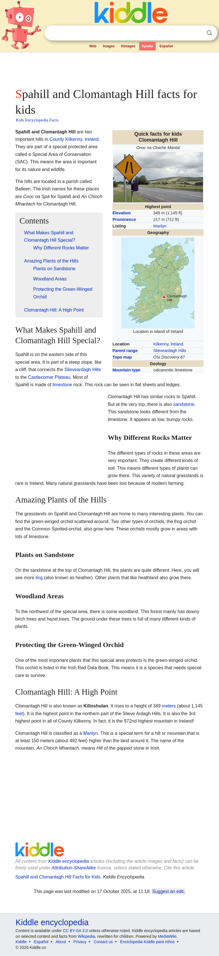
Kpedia (147, 46)
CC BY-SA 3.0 (75, 930)
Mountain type (126, 370)
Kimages (128, 46)
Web (92, 46)
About (61, 941)
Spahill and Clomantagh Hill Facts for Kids (58, 876)
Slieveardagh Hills (169, 350)
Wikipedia (86, 936)
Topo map (122, 357)
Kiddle (21, 941)
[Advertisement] (109, 68)
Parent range (124, 350)
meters (169, 705)
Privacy (79, 941)
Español (166, 46)
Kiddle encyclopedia (68, 861)
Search (209, 33)
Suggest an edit (168, 891)
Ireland (177, 344)
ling (39, 577)
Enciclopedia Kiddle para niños (147, 941)
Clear (197, 33)
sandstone (183, 404)
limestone (62, 384)
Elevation (121, 213)
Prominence (124, 219)
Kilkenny (161, 344)
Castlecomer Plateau (49, 377)
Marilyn (160, 226)
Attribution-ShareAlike (74, 867)
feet (19, 713)
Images (109, 46)
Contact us (103, 941)
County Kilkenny (66, 139)
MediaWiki (167, 936)
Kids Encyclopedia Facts (37, 120)
